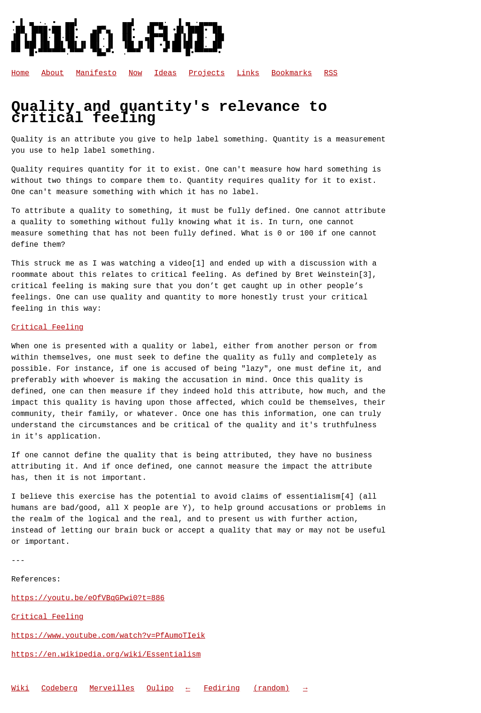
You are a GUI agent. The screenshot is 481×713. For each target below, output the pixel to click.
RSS (331, 73)
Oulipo (160, 688)
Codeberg (59, 688)
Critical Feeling (47, 327)
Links (248, 73)
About (52, 73)
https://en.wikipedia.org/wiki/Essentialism (106, 655)
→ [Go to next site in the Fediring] (305, 688)
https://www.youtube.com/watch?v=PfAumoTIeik (108, 636)
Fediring (222, 688)
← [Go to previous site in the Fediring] (188, 688)
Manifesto (96, 73)
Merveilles (111, 688)
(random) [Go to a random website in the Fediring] (271, 688)
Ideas (165, 73)
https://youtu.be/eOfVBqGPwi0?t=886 (87, 598)
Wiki (20, 688)
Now (135, 73)
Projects (207, 73)
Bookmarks (292, 73)
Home (20, 73)
